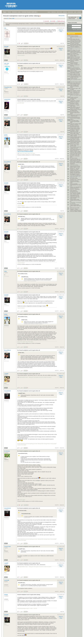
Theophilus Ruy (8, 87)
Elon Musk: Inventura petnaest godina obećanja (75, 44)
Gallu (5, 271)
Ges (5, 28)
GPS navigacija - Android (75, 90)
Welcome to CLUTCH (74, 143)
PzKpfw (6, 594)
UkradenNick (7, 99)
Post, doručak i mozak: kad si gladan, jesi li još (75, 148)
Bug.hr (4, 12)
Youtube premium (73, 78)
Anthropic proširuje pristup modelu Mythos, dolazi (75, 142)
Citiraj (61, 31)
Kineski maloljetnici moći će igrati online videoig (28, 28)
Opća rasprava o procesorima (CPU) (74, 191)
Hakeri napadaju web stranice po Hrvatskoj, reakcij (74, 86)
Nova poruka (61, 15)
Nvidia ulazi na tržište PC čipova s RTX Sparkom (75, 108)
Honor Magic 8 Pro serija (75, 50)
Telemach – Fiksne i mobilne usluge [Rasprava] (75, 210)
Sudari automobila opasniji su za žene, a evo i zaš (75, 154)
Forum (9, 12)
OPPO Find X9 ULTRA (74, 207)
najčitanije (65, 12)
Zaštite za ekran (73, 70)
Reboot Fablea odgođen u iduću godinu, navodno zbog (75, 162)
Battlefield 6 (72, 163)
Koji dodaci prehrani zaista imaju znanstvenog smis (75, 42)
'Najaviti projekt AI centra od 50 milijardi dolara (75, 110)
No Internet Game (73, 158)
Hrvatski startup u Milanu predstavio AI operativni (75, 129)
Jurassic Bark (7, 546)
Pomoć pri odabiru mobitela (75, 211)
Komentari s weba (16, 12)
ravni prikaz (53, 21)
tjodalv (6, 135)
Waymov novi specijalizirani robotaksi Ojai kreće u (75, 188)
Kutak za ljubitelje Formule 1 (75, 80)
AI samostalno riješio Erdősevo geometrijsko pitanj (74, 121)
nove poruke (70, 12)
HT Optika (72, 99)
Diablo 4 (71, 119)
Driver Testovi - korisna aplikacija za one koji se (75, 140)
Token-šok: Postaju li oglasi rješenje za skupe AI (75, 124)
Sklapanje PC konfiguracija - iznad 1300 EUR (75, 115)
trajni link (62, 43)
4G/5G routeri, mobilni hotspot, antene (74, 55)
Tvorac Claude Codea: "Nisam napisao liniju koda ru (75, 205)
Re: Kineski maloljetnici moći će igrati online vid (28, 46)
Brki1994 (6, 46)
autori (75, 12)
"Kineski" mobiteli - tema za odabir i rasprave (75, 135)
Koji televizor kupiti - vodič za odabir (75, 89)
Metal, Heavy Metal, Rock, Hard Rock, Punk (75, 177)
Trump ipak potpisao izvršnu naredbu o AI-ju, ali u (75, 77)
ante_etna (6, 63)
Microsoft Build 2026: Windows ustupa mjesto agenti (75, 112)
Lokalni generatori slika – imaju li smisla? (75, 198)
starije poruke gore (61, 21)
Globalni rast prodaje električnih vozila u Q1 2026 (75, 170)
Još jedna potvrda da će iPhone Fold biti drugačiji (75, 118)
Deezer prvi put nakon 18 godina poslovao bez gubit (75, 160)
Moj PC (6, 60)
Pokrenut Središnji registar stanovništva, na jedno (75, 72)
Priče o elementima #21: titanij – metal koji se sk (75, 92)
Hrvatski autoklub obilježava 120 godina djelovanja (75, 137)
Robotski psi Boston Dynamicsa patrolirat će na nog (75, 36)
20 (19, 43)
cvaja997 (6, 373)
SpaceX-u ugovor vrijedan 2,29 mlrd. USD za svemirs (75, 152)
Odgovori (61, 29)
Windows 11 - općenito (74, 168)
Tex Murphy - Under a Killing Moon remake (74, 131)
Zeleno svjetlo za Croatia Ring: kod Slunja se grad (75, 74)
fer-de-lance (7, 451)
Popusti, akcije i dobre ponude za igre (74, 145)
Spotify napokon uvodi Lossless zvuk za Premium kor (75, 200)
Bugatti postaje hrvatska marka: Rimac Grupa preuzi (75, 52)
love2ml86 (6, 580)
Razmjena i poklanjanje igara (74, 156)
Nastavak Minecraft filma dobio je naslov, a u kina (75, 167)
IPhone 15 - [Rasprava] (74, 189)
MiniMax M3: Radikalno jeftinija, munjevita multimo (75, 172)
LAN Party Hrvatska (74, 164)
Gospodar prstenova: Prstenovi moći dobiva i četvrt (74, 181)
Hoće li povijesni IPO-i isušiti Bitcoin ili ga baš (74, 195)
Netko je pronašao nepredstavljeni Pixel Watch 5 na (75, 184)
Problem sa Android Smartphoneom (74, 98)
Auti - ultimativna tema (74, 67)
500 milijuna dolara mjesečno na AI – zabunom (75, 179)
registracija (53, 12)
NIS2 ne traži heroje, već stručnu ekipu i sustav (75, 133)
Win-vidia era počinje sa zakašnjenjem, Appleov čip (75, 69)
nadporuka (62, 60)
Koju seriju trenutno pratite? (75, 81)
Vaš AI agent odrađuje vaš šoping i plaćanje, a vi (75, 150)
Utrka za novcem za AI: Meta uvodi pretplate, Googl (75, 59)
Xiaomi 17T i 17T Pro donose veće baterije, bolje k (75, 95)
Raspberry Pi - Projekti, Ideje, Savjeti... (74, 106)
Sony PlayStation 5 (74, 53)
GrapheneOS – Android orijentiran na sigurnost (74, 101)
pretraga (79, 12)
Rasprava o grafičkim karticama (74, 61)
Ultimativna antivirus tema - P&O (75, 48)
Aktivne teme (71, 33)
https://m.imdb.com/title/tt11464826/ (25, 151)
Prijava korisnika (72, 22)
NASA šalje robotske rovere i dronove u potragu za (75, 46)
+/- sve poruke (46, 21)
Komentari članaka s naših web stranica (31, 12)
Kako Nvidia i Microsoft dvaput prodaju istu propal (75, 40)
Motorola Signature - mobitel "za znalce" (74, 63)
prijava (49, 12)
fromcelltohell (7, 390)
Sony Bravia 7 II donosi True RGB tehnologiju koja (75, 175)
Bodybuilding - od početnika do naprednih (75, 203)
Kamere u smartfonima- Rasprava (75, 65)
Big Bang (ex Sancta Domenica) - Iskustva (74, 103)
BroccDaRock (7, 118)
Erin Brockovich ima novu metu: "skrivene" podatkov (75, 193)
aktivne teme (59, 12)
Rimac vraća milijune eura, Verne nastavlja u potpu (75, 83)
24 (19, 84)
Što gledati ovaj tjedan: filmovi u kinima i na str (74, 126)
